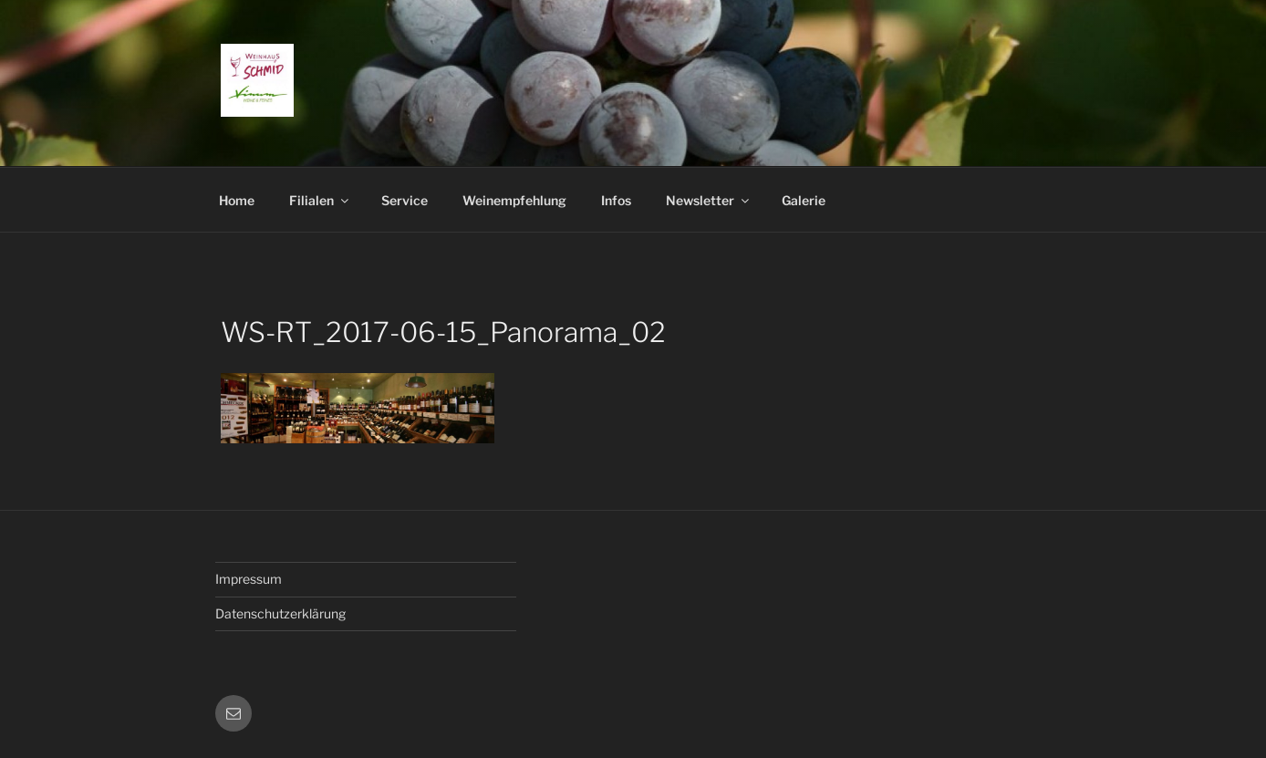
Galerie (803, 200)
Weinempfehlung (514, 200)
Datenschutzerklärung (280, 613)
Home (236, 200)
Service (404, 200)
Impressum (248, 579)
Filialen (320, 200)
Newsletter (709, 200)
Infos (616, 200)
